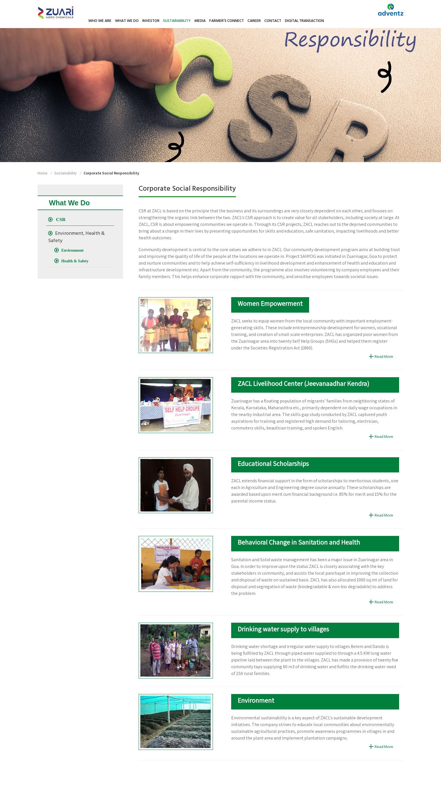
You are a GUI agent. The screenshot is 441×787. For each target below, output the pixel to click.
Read (379, 357)
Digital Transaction (304, 21)
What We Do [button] (127, 21)
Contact (272, 21)
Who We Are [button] (99, 21)
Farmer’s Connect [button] (226, 21)
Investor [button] (150, 21)
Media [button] (200, 21)
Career (254, 21)
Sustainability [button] (177, 21)
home (43, 173)
